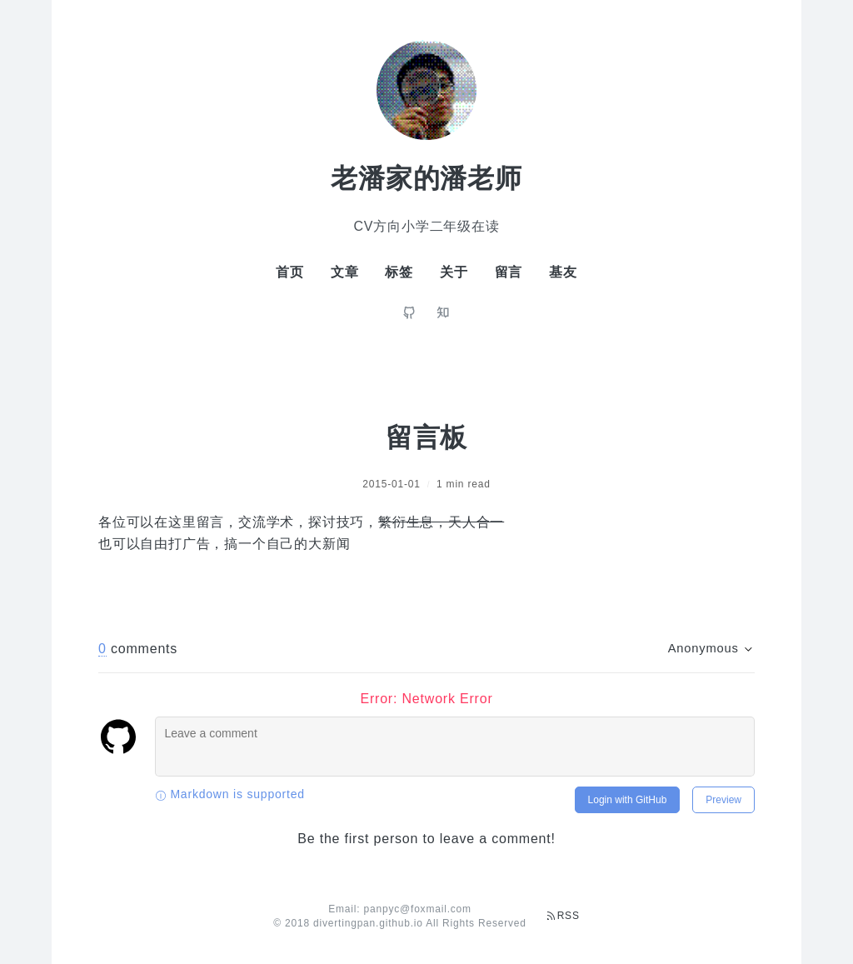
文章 (345, 272)
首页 (290, 272)
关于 (454, 272)
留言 (509, 272)
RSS (563, 916)
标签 (399, 272)
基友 (563, 272)
